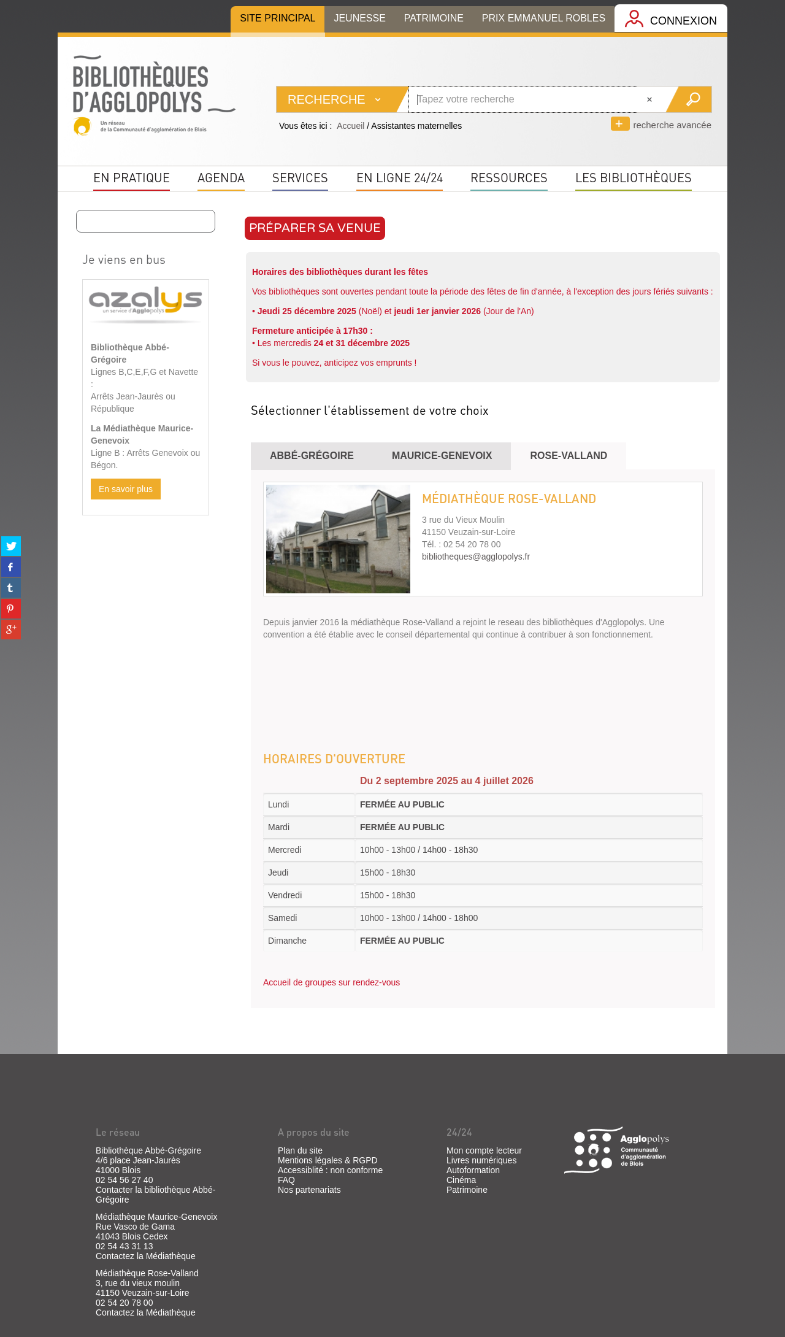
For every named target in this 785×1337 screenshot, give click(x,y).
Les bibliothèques (633, 177)
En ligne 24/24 (399, 177)
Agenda (221, 177)
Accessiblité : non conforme (330, 1170)
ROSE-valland (568, 455)
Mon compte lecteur (484, 1150)
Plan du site (300, 1150)
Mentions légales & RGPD (328, 1160)
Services (300, 177)
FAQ (286, 1180)
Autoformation (473, 1170)
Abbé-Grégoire (312, 455)
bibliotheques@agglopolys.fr (476, 556)
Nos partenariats (309, 1190)
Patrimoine (467, 1190)
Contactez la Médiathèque (146, 1256)
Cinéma (461, 1180)
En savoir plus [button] (126, 489)
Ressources (509, 177)
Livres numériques (481, 1160)
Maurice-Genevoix (442, 455)
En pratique (131, 177)
